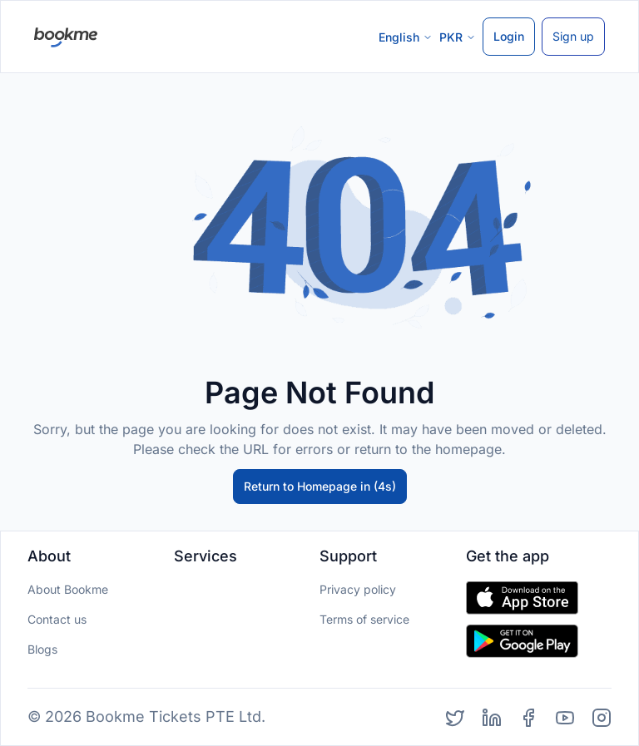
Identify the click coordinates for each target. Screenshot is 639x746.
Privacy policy (358, 589)
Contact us (57, 619)
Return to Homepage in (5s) (319, 486)
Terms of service (364, 619)
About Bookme (67, 589)
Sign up (573, 36)
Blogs (42, 649)
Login (508, 36)
